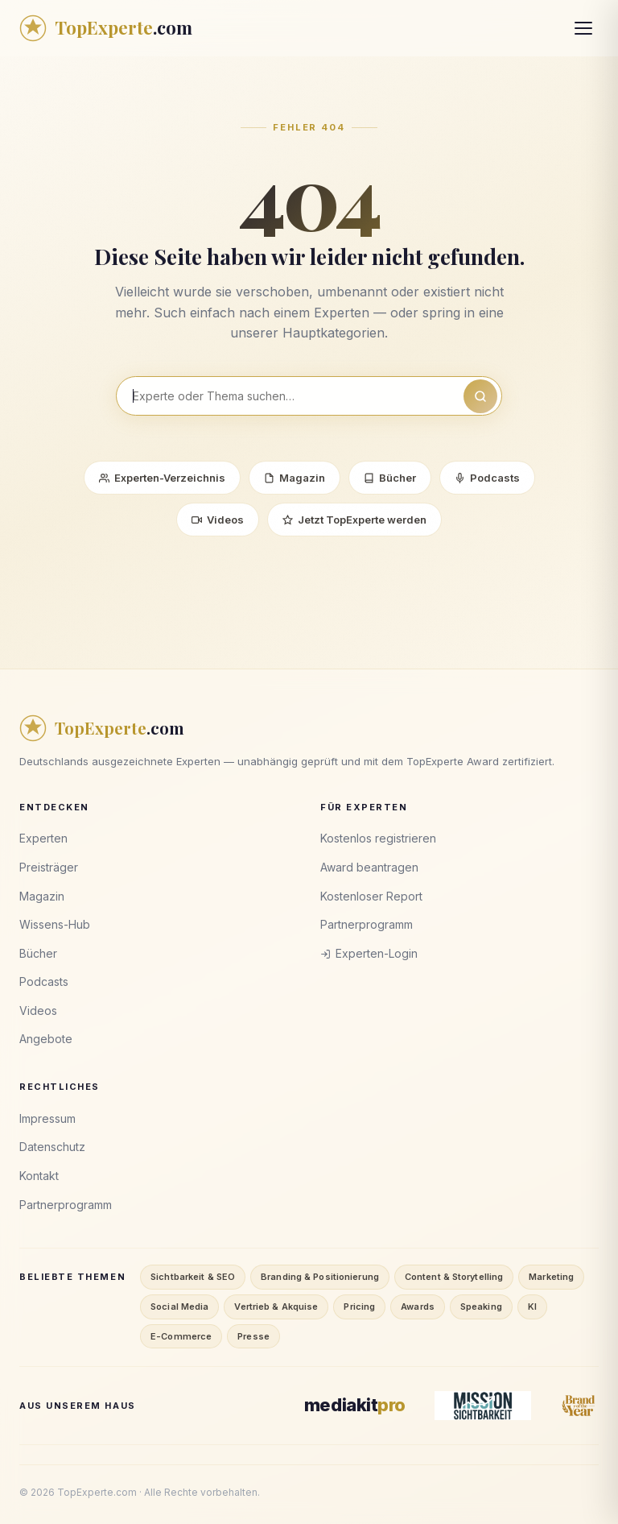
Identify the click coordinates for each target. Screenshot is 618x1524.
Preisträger (48, 867)
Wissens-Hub (54, 924)
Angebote (45, 1039)
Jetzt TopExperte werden (354, 519)
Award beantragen (369, 867)
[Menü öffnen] (583, 28)
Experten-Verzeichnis (162, 477)
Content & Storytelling (454, 1276)
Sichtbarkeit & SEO (192, 1276)
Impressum (47, 1118)
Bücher (390, 477)
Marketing (551, 1276)
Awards (418, 1306)
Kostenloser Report (371, 896)
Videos (218, 519)
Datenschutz (52, 1146)
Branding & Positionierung (320, 1276)
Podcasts (487, 477)
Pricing (359, 1306)
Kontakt (39, 1175)
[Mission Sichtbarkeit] (483, 1405)
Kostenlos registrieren (378, 838)
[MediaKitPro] (355, 1405)
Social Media (179, 1306)
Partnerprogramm (366, 924)
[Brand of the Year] (579, 1405)
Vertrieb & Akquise (276, 1306)
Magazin (294, 477)
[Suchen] (480, 396)
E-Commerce (181, 1336)
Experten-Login (369, 953)
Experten (43, 838)
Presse (253, 1336)
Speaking (481, 1306)
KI (532, 1306)
